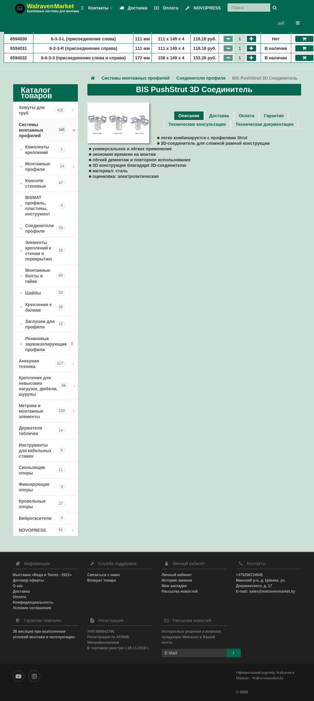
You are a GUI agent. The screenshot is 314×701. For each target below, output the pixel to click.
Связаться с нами (103, 575)
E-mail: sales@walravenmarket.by (265, 591)
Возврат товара (101, 580)
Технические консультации (197, 124)
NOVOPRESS (201, 8)
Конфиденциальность (33, 602)
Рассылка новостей (179, 591)
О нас (18, 586)
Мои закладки (174, 586)
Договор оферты (28, 580)
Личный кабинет (177, 575)
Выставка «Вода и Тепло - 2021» (42, 575)
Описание (189, 115)
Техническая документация (264, 124)
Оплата (165, 8)
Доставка (132, 8)
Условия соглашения (32, 608)
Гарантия (274, 115)
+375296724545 (249, 575)
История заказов (177, 580)
